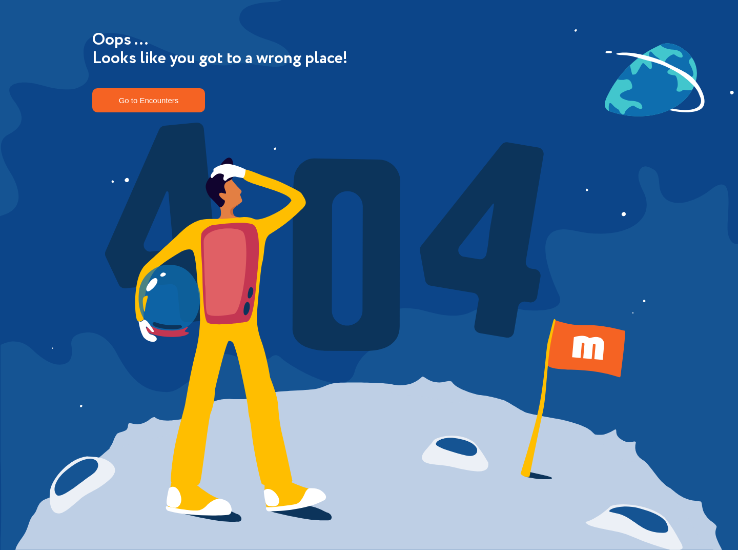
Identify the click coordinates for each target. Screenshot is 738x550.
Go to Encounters (149, 100)
